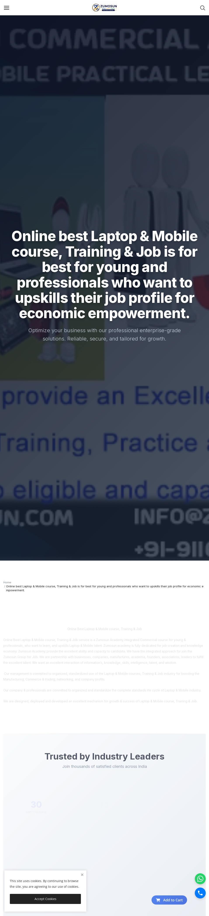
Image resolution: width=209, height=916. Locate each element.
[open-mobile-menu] (6, 7)
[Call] (200, 893)
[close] (82, 875)
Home (7, 582)
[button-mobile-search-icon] (203, 7)
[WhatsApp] (200, 878)
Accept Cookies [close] (45, 899)
